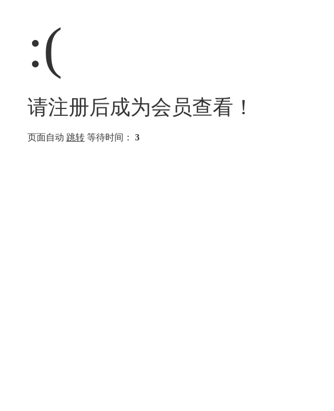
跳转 (75, 137)
